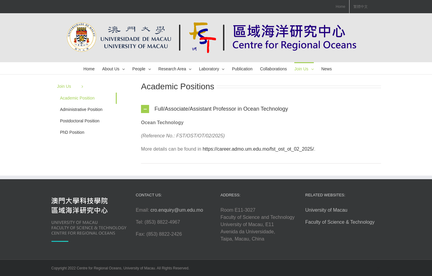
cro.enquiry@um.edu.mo (176, 210)
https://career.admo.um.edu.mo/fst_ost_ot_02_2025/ (258, 149)
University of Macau (326, 210)
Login (376, 268)
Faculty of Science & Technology (340, 222)
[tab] (261, 109)
